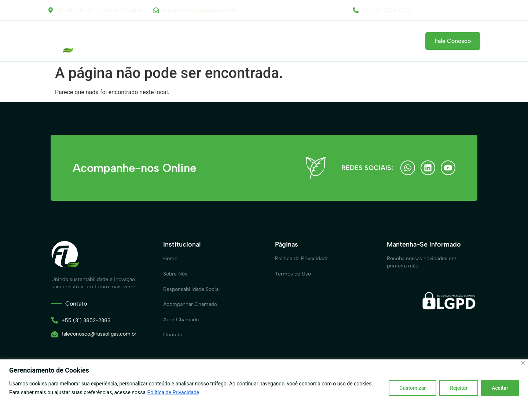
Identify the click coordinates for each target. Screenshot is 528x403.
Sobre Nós (152, 41)
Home (118, 41)
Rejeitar (458, 388)
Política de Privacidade (173, 392)
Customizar (412, 388)
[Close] (523, 363)
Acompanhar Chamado (346, 41)
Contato (397, 41)
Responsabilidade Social (207, 41)
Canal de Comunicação (277, 41)
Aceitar (500, 388)
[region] (264, 381)
